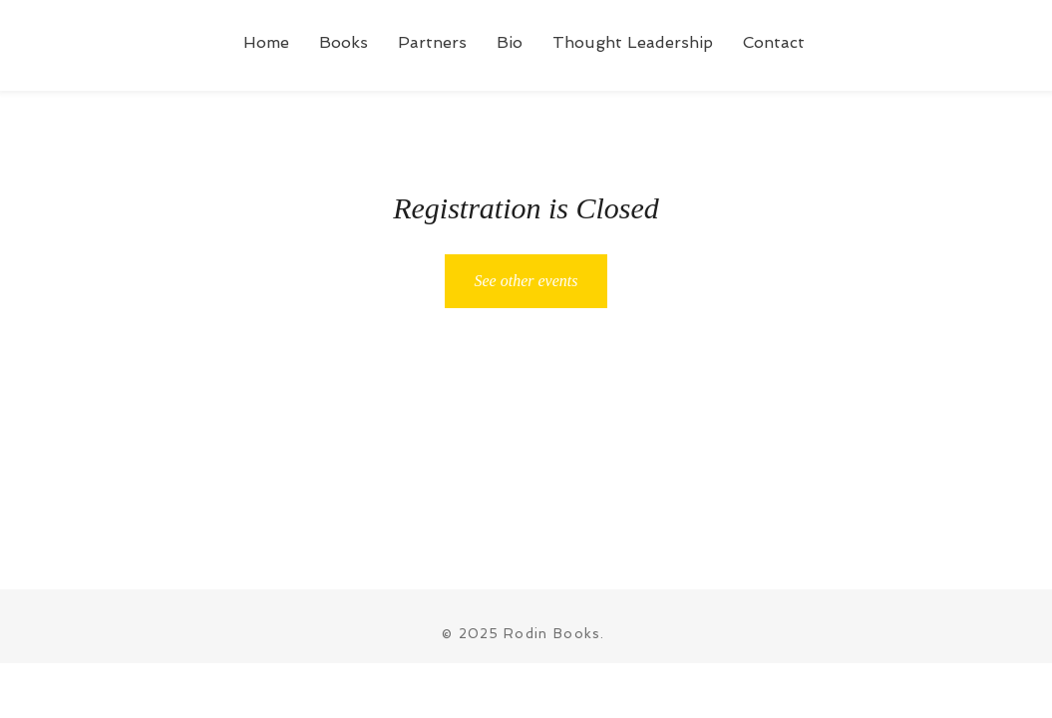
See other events (526, 280)
